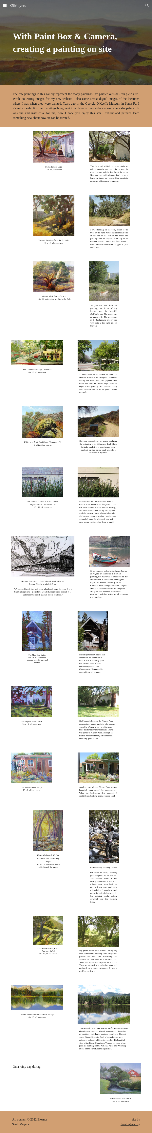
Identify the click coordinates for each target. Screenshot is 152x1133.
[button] (5, 5)
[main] (76, 43)
